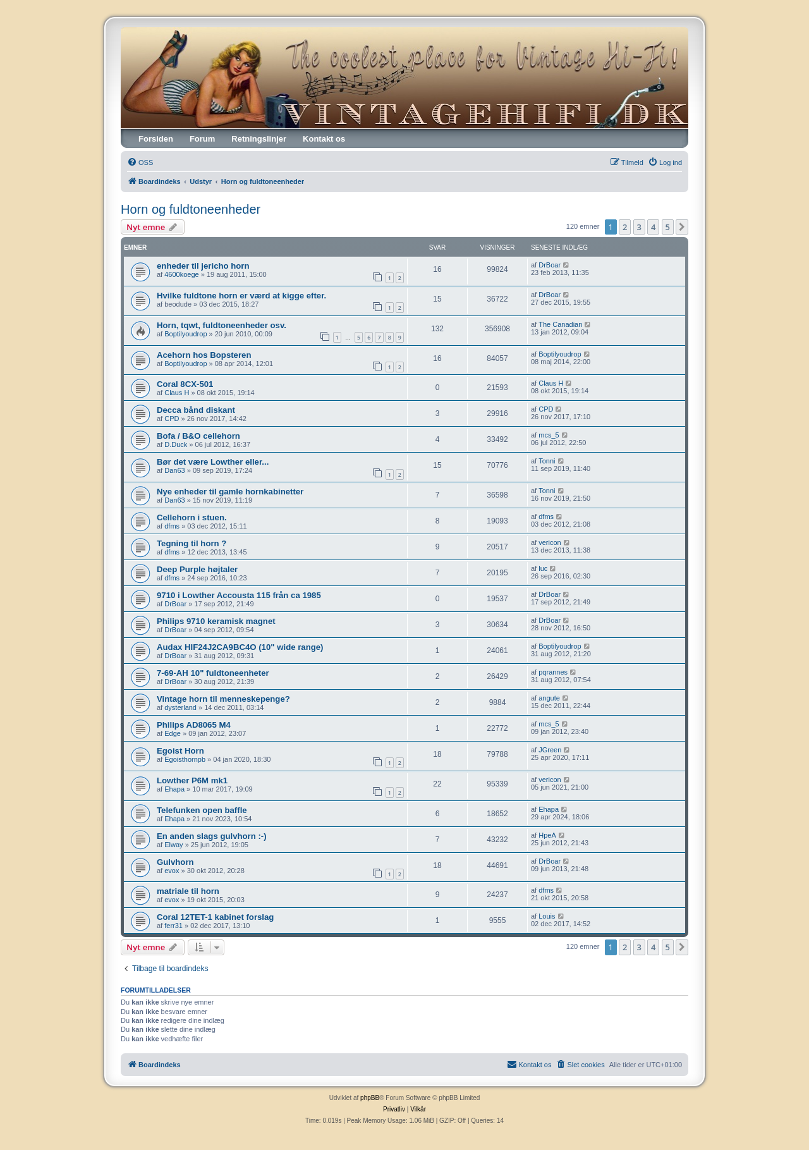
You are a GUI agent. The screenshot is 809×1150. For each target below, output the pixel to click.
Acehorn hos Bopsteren (204, 355)
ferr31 (173, 925)
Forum (202, 139)
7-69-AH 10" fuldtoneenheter (213, 673)
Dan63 (174, 470)
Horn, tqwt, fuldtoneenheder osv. (221, 325)
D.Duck (175, 444)
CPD (171, 418)
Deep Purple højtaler (197, 569)
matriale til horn (188, 891)
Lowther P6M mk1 (192, 780)
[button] (682, 227)
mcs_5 (548, 435)
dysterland (180, 707)
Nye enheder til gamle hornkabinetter (230, 491)
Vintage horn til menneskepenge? (223, 699)
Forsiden (155, 139)
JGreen (549, 750)
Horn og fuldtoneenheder (190, 209)
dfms (171, 526)
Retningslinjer (258, 139)
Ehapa (174, 789)
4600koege (181, 274)
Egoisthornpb (184, 759)
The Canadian (560, 324)
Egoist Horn (180, 750)
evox (171, 870)
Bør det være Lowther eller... (213, 462)
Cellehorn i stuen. (192, 517)
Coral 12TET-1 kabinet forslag (215, 917)
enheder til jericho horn (203, 266)
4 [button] (653, 227)
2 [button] (625, 227)
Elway (173, 844)
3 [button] (639, 227)
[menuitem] (140, 162)
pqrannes (553, 672)
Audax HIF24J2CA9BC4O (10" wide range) (240, 647)
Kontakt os (324, 139)
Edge (172, 733)
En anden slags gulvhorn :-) (212, 836)
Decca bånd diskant (196, 410)
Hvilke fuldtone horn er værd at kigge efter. (241, 295)
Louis (546, 916)
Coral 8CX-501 (185, 384)
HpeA (547, 835)
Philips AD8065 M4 (194, 725)
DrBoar (549, 265)
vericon (549, 542)
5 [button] (668, 227)
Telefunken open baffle (202, 810)
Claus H (176, 392)
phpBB (369, 1097)
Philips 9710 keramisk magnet (216, 621)
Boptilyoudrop (185, 334)
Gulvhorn (175, 862)
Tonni (546, 461)
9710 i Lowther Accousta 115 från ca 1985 (239, 595)
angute (549, 698)
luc (542, 568)
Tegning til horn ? (191, 543)
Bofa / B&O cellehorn (198, 436)
